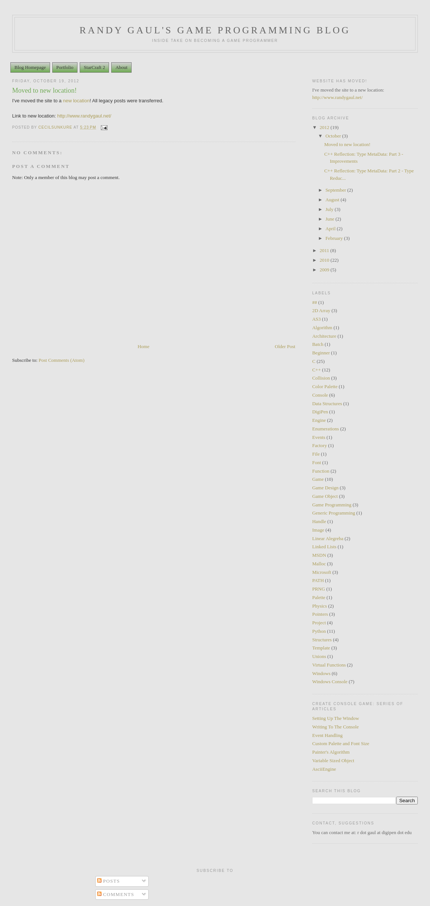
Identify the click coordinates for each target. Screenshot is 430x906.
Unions (319, 656)
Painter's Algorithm (331, 752)
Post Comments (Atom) (62, 360)
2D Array (321, 310)
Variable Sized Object (333, 760)
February (334, 238)
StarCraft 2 (94, 67)
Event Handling (327, 735)
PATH (318, 580)
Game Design (325, 487)
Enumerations (325, 428)
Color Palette (324, 386)
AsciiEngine (324, 769)
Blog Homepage (30, 67)
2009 (325, 269)
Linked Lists (324, 546)
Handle (319, 521)
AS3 (316, 319)
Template (321, 648)
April (331, 228)
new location (76, 100)
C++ (316, 370)
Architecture (324, 336)
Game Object (325, 496)
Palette (318, 597)
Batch (317, 344)
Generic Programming (333, 513)
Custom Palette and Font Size (340, 743)
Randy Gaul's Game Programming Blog (215, 30)
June (330, 219)
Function (320, 471)
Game (318, 479)
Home (143, 346)
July (330, 209)
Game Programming (331, 504)
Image (318, 530)
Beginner (321, 353)
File (316, 454)
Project (319, 622)
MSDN (319, 555)
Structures (322, 639)
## (314, 302)
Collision (321, 378)
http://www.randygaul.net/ (337, 97)
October (333, 136)
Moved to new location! (347, 144)
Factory (319, 445)
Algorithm (322, 327)
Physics (319, 606)
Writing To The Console (335, 727)
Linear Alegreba (327, 538)
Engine (319, 420)
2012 (325, 127)
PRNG (318, 589)
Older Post (285, 346)
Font (316, 462)
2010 (325, 260)
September (336, 190)
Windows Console (329, 681)
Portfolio (64, 67)
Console (320, 395)
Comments (116, 894)
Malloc (319, 563)
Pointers (320, 614)
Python (319, 631)
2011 (325, 250)
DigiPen (320, 411)
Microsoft (321, 572)
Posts (108, 881)
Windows (321, 673)
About (121, 67)
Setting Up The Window (335, 718)
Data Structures (327, 403)
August (333, 199)
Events (318, 437)
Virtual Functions (329, 665)
